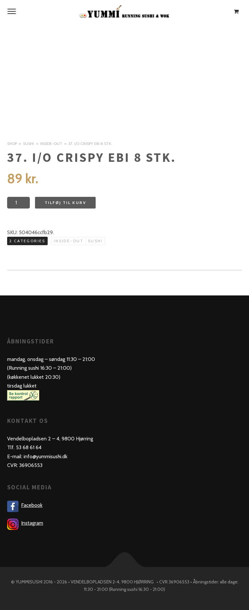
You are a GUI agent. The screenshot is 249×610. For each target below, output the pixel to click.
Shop (12, 143)
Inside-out (51, 143)
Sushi (28, 143)
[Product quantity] (18, 203)
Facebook (31, 505)
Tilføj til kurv (65, 202)
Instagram (32, 523)
